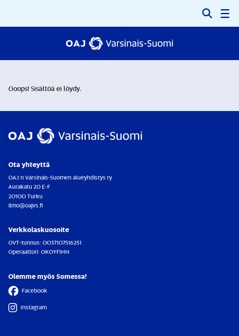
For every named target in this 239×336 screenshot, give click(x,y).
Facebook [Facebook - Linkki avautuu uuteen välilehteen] (27, 291)
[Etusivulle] (119, 43)
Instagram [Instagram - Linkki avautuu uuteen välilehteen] (27, 308)
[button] (226, 13)
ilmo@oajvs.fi (25, 205)
